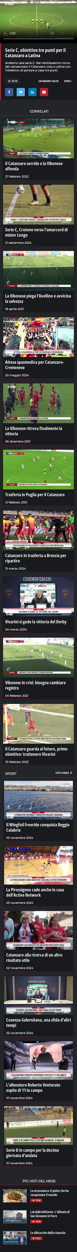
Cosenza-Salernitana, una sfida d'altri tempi (38, 1022)
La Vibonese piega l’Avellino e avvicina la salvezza (38, 298)
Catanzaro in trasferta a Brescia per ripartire (35, 558)
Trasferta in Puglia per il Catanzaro (35, 494)
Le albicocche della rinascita (47, 1232)
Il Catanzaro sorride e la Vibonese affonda (34, 166)
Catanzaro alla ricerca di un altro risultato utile (34, 957)
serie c (67, 81)
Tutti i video (64, 773)
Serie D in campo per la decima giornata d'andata (32, 1152)
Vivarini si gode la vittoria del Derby (36, 621)
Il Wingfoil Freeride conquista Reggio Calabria (38, 827)
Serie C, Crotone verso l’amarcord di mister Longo (36, 232)
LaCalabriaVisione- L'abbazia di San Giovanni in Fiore (50, 1214)
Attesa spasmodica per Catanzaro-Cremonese (34, 364)
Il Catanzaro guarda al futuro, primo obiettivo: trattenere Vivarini (36, 751)
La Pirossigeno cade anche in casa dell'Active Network (35, 892)
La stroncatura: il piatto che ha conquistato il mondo (49, 1192)
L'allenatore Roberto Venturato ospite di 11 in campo (33, 1087)
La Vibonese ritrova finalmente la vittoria (33, 431)
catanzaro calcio (48, 81)
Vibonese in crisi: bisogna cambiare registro (35, 685)
